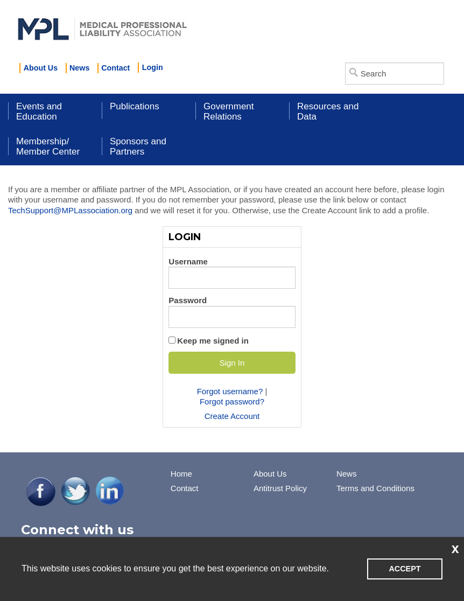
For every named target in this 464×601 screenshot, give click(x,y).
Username (188, 261)
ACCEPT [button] (404, 568)
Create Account (232, 416)
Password (187, 300)
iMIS (102, 27)
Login (152, 67)
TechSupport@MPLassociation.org (70, 210)
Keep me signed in (213, 340)
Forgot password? (232, 401)
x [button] (455, 548)
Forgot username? (230, 391)
